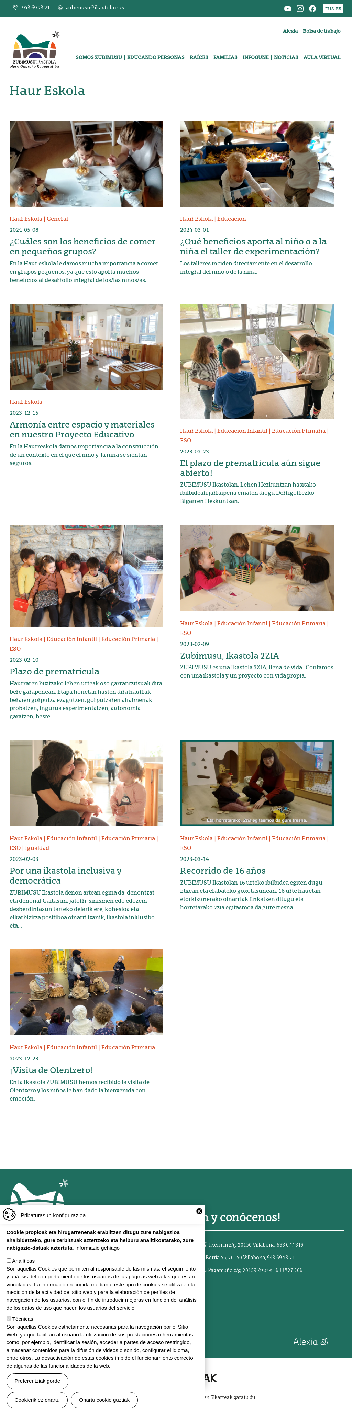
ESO (185, 440)
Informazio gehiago (97, 1248)
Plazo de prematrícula (54, 671)
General (57, 219)
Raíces (199, 57)
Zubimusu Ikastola (34, 26)
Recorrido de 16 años (223, 871)
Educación (231, 219)
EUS (329, 8)
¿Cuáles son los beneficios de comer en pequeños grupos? (83, 247)
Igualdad (37, 848)
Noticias (286, 57)
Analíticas (23, 1261)
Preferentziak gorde (37, 1381)
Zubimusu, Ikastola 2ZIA (229, 656)
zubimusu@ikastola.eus (95, 7)
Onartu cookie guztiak (104, 1400)
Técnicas (22, 1319)
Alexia (290, 31)
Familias (225, 57)
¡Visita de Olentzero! (52, 1070)
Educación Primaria (299, 431)
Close (199, 1211)
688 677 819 (290, 1245)
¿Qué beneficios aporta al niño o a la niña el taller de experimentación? (253, 247)
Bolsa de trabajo (322, 31)
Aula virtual (322, 57)
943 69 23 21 (36, 7)
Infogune (256, 57)
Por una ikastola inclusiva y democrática (65, 876)
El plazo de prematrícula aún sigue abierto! (250, 468)
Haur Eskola (26, 219)
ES (338, 8)
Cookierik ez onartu (37, 1400)
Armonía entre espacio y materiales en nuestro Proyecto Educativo (82, 430)
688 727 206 (289, 1270)
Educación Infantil (242, 431)
